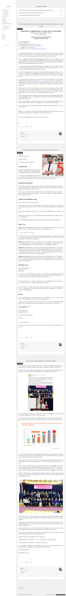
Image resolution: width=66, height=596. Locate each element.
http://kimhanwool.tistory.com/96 (42, 117)
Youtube (28, 594)
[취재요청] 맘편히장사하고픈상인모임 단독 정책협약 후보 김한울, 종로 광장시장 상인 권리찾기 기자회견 (36, 10)
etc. (3, 29)
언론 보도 (4, 19)
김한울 (8, 6)
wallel (55, 594)
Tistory (50, 594)
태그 (3, 34)
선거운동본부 (6, 26)
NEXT (43, 581)
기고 (3, 17)
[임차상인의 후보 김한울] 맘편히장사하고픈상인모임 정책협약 (29, 15)
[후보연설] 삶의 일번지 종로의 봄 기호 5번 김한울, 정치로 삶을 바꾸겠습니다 (31, 12)
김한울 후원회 (6, 28)
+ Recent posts (20, 588)
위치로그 (3, 37)
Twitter (23, 594)
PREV (39, 581)
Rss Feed (19, 594)
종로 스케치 (4, 9)
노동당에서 (4, 22)
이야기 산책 (6, 14)
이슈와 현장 (6, 11)
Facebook (25, 594)
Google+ (30, 594)
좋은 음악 (4, 20)
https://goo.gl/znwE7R (25, 322)
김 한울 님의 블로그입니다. (24, 134)
